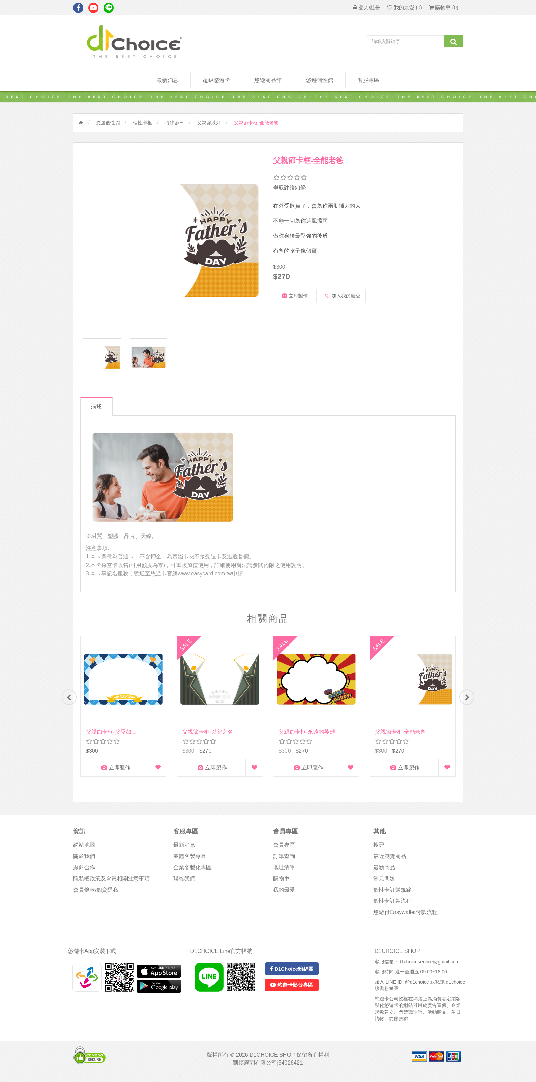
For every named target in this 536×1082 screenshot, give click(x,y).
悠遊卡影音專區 (291, 990)
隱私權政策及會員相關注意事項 (111, 883)
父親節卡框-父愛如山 (111, 735)
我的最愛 (284, 895)
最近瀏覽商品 (389, 861)
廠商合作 (84, 872)
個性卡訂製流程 (392, 906)
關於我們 (84, 861)
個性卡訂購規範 (392, 895)
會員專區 (284, 849)
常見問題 (384, 883)
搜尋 (378, 849)
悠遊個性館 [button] (319, 80)
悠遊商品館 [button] (268, 80)
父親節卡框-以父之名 (207, 735)
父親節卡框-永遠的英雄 (307, 735)
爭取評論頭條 (289, 187)
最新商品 (384, 872)
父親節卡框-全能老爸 (400, 735)
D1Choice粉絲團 (291, 973)
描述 (98, 410)
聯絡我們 (184, 883)
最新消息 (167, 80)
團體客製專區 (189, 861)
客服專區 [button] (368, 80)
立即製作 (295, 296)
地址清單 (284, 872)
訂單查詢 (284, 861)
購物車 (281, 883)
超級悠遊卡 (216, 80)
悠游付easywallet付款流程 (405, 917)
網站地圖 (84, 849)
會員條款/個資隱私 (95, 895)
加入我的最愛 (342, 296)
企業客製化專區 (192, 872)
